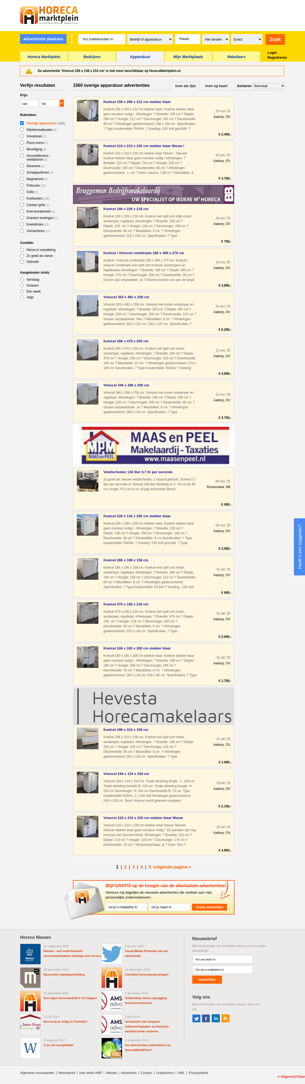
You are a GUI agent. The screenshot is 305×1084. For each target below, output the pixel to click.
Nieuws (111, 1073)
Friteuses (35, 185)
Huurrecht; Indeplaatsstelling (64, 974)
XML (181, 1073)
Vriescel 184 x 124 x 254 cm (126, 774)
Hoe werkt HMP (90, 1073)
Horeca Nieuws (35, 937)
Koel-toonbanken (40, 211)
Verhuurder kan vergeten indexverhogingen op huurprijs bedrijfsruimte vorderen (147, 1026)
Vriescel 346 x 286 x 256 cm (126, 385)
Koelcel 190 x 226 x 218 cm (125, 209)
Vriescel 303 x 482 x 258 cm (126, 297)
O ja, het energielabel (59, 1045)
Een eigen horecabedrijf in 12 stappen (70, 998)
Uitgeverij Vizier (293, 1077)
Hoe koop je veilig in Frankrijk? (66, 1021)
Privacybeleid (198, 1073)
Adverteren (129, 1073)
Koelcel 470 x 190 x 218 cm (125, 604)
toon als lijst (185, 86)
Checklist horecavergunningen (146, 974)
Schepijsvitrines (39, 172)
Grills (32, 192)
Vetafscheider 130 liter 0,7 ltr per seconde (138, 472)
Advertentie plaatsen (43, 39)
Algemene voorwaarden (37, 1073)
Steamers (35, 166)
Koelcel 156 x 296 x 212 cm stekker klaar (137, 102)
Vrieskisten (36, 136)
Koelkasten (38, 198)
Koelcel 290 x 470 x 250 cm (125, 341)
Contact (146, 1073)
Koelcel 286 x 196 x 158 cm (125, 560)
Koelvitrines (37, 224)
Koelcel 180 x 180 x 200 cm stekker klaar (137, 648)
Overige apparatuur (45, 123)
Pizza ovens (37, 143)
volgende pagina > (172, 867)
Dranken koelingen (42, 218)
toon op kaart (216, 86)
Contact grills (37, 205)
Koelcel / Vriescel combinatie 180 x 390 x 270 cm (143, 253)
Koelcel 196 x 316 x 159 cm (125, 730)
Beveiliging (36, 149)
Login (272, 53)
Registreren (277, 57)
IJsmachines (38, 231)
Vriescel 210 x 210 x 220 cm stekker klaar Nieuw (143, 818)
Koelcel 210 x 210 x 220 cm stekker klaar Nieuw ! (143, 146)
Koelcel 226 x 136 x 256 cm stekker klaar (137, 516)
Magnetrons (37, 179)
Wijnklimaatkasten (41, 130)
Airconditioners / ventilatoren (38, 157)
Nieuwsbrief (66, 1073)
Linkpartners (165, 1073)
